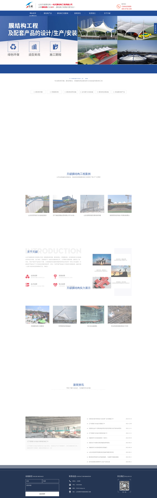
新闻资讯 (77, 13)
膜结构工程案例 (62, 13)
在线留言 (31, 70)
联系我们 (92, 13)
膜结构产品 (48, 13)
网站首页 (33, 13)
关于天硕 (107, 13)
